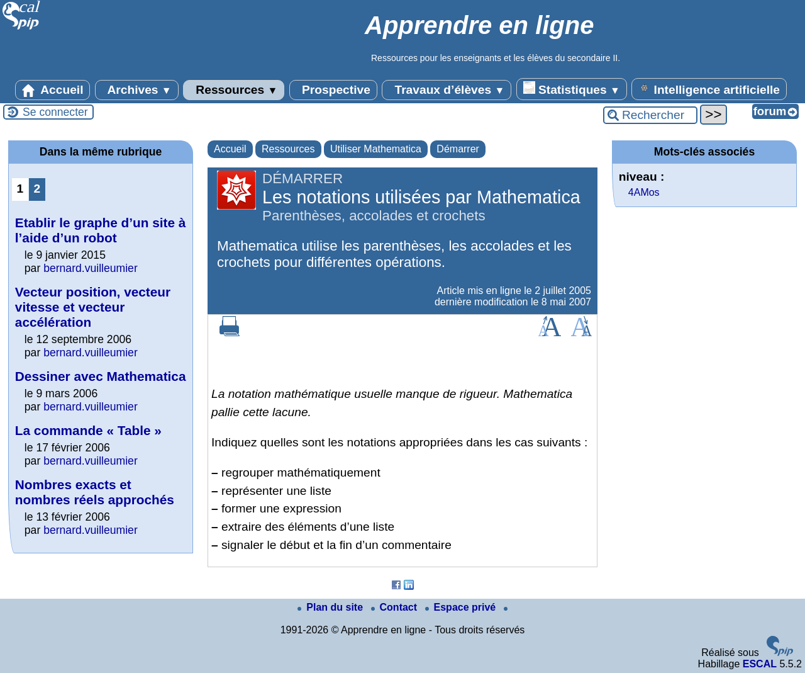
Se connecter (55, 112)
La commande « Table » (88, 430)
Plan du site (331, 607)
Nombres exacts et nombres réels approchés (94, 492)
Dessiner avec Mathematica (100, 376)
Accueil (53, 90)
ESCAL (760, 664)
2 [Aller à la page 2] (37, 188)
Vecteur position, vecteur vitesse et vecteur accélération (92, 307)
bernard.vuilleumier (90, 268)
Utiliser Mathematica (375, 149)
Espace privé (462, 607)
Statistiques (571, 88)
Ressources (233, 90)
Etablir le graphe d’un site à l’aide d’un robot (100, 230)
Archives (137, 90)
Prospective (333, 90)
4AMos (644, 192)
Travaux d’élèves (446, 90)
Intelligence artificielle (709, 88)
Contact (395, 607)
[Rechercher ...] (650, 115)
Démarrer (457, 149)
